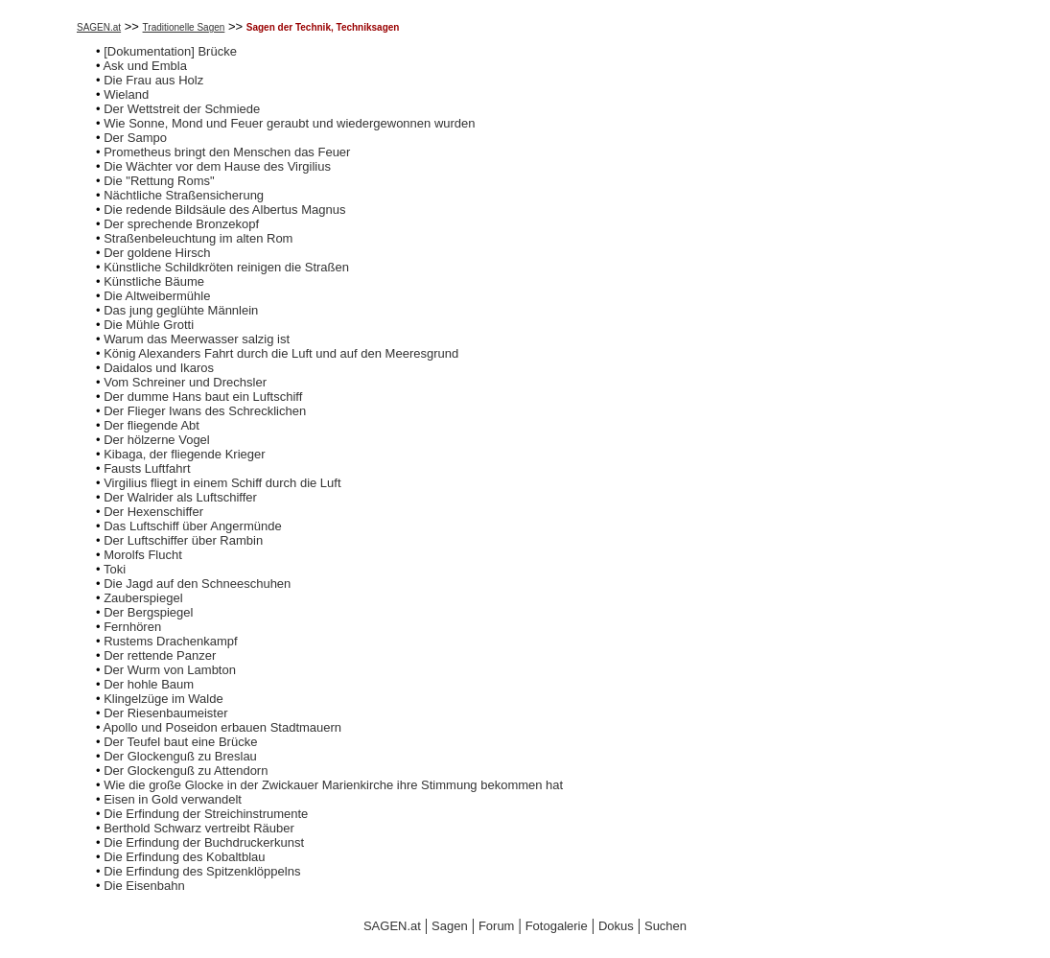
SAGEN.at (99, 27)
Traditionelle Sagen (184, 27)
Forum (496, 926)
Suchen (665, 926)
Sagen (450, 926)
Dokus (616, 926)
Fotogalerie (556, 926)
